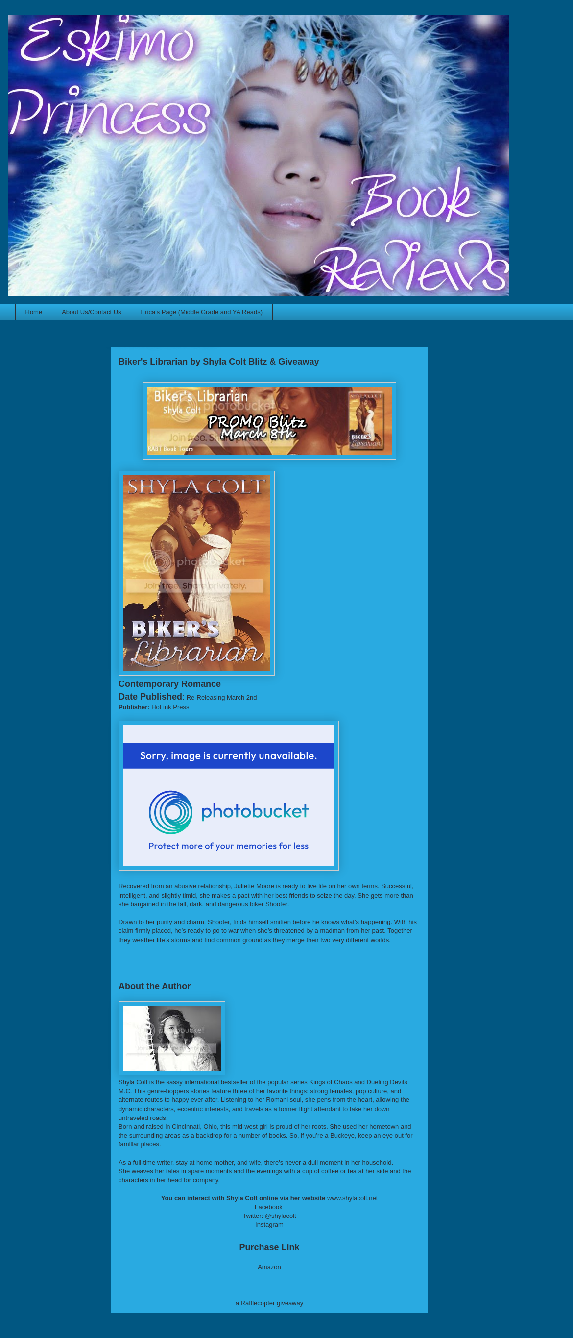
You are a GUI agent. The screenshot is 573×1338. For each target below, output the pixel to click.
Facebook (269, 1207)
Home (34, 312)
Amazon (269, 1267)
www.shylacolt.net (352, 1198)
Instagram (269, 1224)
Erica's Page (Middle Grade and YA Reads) (202, 312)
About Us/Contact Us (91, 312)
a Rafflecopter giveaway (270, 1303)
